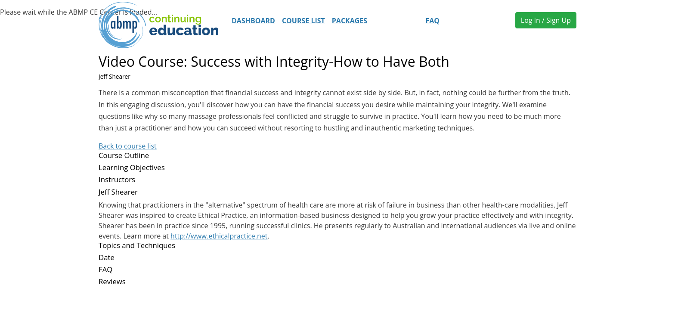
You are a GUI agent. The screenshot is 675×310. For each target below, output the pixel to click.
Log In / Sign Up (546, 20)
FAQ (432, 20)
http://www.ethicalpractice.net (218, 236)
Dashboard (253, 20)
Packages (349, 20)
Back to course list (128, 146)
